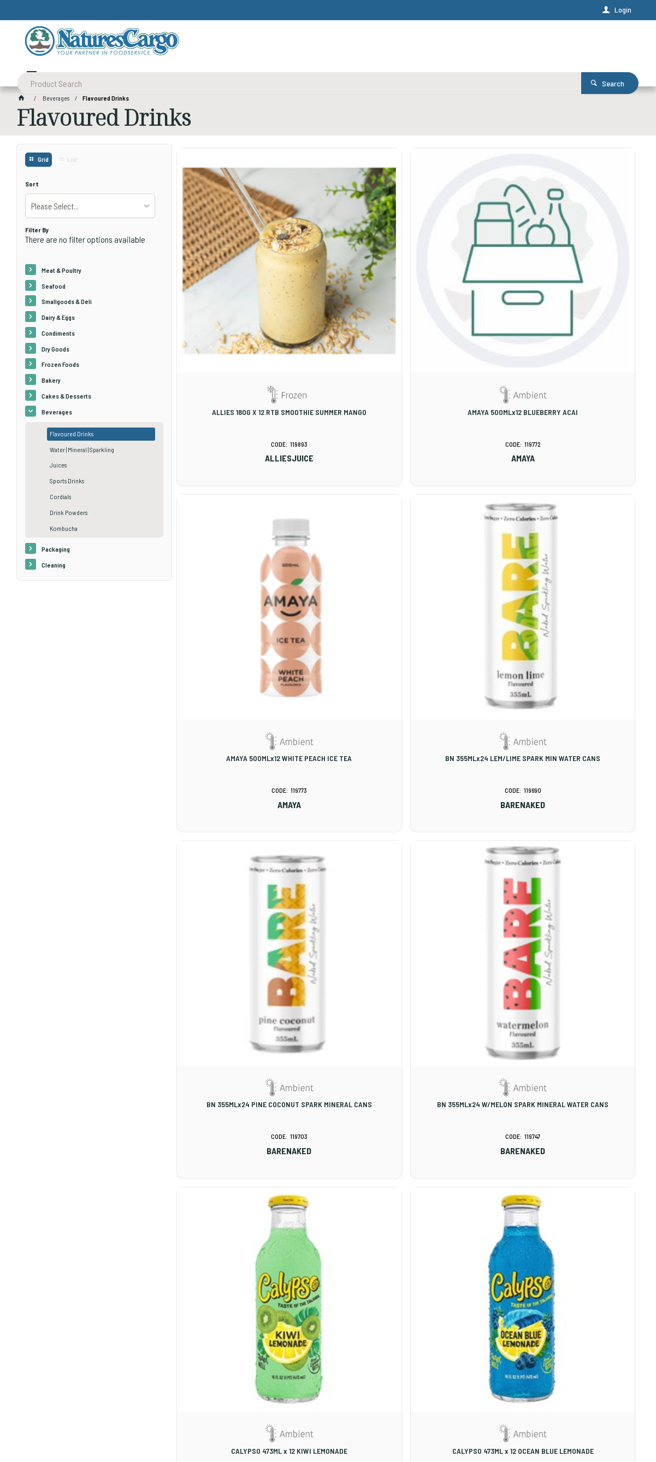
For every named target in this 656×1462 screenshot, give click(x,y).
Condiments (58, 337)
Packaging (56, 553)
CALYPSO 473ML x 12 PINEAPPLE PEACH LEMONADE (250, 1142)
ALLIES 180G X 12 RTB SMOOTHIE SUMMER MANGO (250, 337)
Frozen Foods (60, 368)
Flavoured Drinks (71, 437)
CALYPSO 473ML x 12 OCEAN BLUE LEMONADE (406, 874)
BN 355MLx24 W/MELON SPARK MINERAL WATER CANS (562, 606)
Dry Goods (55, 352)
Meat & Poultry (61, 274)
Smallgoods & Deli (67, 305)
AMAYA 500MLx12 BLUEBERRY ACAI (406, 333)
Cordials (60, 500)
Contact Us (43, 1400)
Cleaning (54, 568)
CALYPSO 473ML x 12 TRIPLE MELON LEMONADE (562, 1142)
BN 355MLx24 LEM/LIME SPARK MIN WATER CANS (250, 606)
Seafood (54, 289)
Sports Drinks (67, 484)
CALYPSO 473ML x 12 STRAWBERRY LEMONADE (406, 1142)
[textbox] (285, 44)
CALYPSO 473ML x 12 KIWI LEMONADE (250, 869)
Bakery (51, 384)
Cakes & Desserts (66, 399)
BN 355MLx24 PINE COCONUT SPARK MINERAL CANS (406, 606)
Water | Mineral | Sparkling (82, 453)
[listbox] (90, 209)
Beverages (57, 415)
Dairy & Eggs (58, 321)
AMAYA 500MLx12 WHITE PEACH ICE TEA (561, 333)
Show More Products (411, 1250)
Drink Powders (68, 516)
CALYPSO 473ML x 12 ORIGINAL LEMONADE (561, 869)
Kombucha (64, 532)
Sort (32, 187)
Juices (58, 468)
